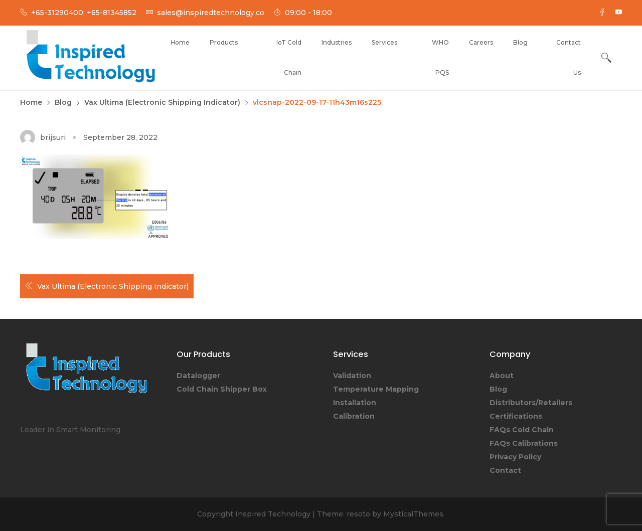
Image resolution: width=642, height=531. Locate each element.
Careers (481, 42)
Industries (337, 42)
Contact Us (568, 57)
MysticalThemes (413, 513)
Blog (520, 42)
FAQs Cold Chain (522, 429)
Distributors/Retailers (531, 402)
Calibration (354, 416)
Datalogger (198, 375)
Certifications (516, 416)
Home (180, 42)
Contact (505, 470)
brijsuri (53, 137)
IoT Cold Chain (288, 57)
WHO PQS (440, 57)
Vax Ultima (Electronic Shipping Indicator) (113, 286)
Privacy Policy (515, 456)
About (502, 375)
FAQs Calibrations (524, 443)
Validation (352, 375)
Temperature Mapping (376, 389)
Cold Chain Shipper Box (222, 389)
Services (384, 42)
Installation (354, 402)
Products (224, 42)
